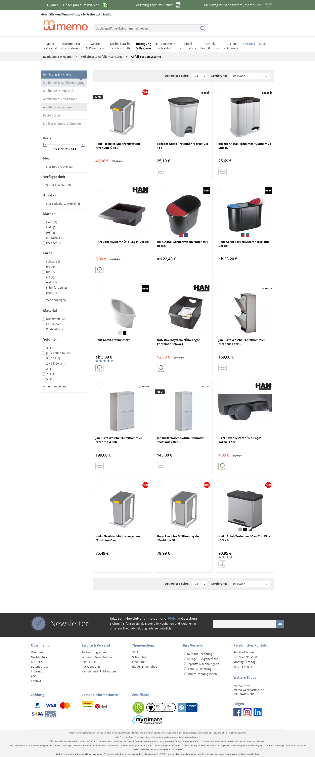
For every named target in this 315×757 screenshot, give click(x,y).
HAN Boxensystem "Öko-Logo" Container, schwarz (178, 342)
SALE (135, 652)
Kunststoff (55, 319)
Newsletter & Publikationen (100, 671)
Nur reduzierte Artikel (63, 203)
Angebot (50, 195)
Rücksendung (91, 666)
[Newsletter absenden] (280, 624)
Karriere (36, 662)
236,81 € (71, 149)
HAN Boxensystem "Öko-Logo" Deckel (122, 242)
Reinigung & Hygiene (57, 74)
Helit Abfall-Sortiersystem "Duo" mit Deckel (182, 244)
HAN (51, 227)
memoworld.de (243, 694)
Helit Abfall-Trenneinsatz (112, 340)
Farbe (47, 253)
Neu (46, 158)
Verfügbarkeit (54, 177)
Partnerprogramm (94, 652)
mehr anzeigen (54, 300)
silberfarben (56, 287)
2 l (49, 369)
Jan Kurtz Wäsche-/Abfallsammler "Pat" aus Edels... (241, 342)
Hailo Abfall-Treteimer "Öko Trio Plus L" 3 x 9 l (244, 538)
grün (51, 293)
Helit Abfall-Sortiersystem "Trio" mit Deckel (243, 244)
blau (51, 272)
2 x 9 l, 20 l (55, 363)
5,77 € (56, 149)
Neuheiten (139, 662)
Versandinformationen (97, 657)
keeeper (53, 243)
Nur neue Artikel (59, 167)
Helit (51, 232)
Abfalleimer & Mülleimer (60, 99)
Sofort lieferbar (58, 185)
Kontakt (36, 681)
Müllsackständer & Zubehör (62, 124)
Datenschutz (39, 666)
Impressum (38, 671)
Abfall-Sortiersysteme (58, 107)
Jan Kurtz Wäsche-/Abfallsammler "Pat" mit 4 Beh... (118, 440)
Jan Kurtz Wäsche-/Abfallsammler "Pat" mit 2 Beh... (180, 440)
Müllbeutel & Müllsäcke (59, 91)
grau (51, 267)
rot (50, 277)
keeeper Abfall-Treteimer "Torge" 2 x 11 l (182, 146)
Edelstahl (54, 329)
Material (50, 310)
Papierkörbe (51, 115)
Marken (49, 213)
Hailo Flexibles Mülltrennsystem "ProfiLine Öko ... (117, 146)
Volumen (50, 339)
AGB (34, 676)
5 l (49, 379)
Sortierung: (219, 76)
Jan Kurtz (54, 238)
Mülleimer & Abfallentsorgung (63, 83)
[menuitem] (151, 26)
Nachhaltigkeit (40, 657)
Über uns (37, 652)
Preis (47, 138)
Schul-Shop (139, 657)
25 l (50, 374)
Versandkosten (192, 737)
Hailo (51, 222)
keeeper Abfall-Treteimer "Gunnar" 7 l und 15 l (244, 146)
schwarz (53, 261)
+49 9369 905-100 (245, 657)
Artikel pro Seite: (177, 76)
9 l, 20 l (53, 358)
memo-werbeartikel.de (248, 690)
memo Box (89, 662)
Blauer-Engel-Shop (144, 666)
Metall (52, 324)
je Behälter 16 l (58, 353)
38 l (50, 348)
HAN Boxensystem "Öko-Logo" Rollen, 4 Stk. (240, 440)
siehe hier (254, 754)
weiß (51, 282)
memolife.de (241, 686)
